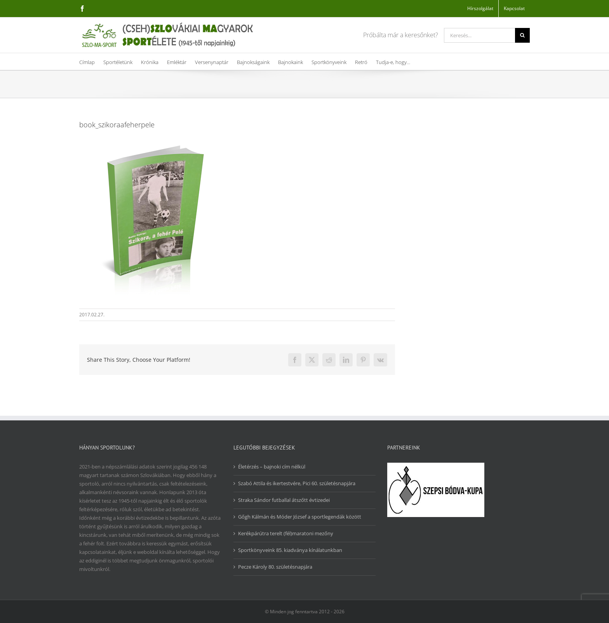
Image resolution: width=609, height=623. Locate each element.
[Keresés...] (479, 35)
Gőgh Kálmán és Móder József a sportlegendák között (299, 516)
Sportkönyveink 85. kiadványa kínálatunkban (290, 550)
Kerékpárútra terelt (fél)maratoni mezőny (285, 533)
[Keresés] (522, 35)
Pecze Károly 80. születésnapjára (275, 566)
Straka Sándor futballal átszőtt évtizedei (284, 499)
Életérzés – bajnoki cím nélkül (271, 466)
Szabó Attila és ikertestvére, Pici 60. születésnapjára (296, 483)
